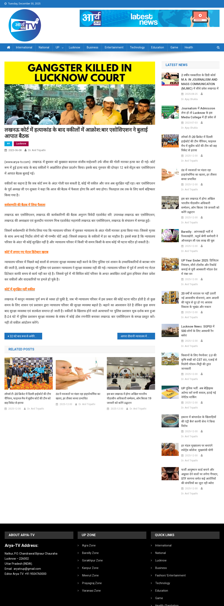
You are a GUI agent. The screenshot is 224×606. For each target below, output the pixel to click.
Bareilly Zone (90, 535)
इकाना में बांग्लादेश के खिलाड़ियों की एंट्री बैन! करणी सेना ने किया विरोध (199, 406)
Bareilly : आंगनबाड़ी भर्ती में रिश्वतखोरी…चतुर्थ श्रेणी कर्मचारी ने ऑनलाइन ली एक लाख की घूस (199, 232)
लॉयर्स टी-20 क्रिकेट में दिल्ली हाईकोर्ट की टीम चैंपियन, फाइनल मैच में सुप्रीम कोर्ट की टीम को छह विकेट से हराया (27, 398)
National (44, 47)
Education (157, 47)
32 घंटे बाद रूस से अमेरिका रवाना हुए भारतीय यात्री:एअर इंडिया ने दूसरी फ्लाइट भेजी (26, 336)
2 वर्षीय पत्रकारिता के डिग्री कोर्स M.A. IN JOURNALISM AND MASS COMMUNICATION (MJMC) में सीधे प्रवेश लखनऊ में (198, 82)
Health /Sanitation (167, 587)
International (24, 47)
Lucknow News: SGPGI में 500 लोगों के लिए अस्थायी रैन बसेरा (199, 324)
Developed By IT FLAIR (207, 601)
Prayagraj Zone (92, 565)
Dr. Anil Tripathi (37, 150)
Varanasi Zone (91, 572)
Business (92, 47)
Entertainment (114, 47)
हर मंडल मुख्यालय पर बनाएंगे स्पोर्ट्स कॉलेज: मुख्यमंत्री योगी (199, 430)
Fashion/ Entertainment (170, 557)
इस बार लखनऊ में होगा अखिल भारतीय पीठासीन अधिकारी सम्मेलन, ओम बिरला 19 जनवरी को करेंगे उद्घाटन (129, 398)
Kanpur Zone (90, 550)
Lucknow (74, 47)
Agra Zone (89, 527)
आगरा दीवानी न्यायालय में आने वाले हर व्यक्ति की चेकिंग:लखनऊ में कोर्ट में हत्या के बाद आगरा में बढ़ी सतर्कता (138, 336)
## (8, 143)
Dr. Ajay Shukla (189, 99)
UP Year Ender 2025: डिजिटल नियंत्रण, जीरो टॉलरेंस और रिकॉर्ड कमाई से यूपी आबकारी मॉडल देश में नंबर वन (199, 262)
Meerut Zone (90, 557)
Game (174, 47)
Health (189, 47)
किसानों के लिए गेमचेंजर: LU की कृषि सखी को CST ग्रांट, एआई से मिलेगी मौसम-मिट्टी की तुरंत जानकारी (200, 351)
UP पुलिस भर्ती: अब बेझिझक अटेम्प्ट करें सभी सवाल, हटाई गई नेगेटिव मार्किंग (200, 379)
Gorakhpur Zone (92, 542)
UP (57, 47)
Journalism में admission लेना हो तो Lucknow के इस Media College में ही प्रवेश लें (200, 113)
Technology (137, 47)
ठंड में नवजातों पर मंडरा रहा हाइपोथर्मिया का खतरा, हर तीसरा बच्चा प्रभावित (78, 396)
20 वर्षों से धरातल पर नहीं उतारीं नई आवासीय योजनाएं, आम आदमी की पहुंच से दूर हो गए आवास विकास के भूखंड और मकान (199, 295)
